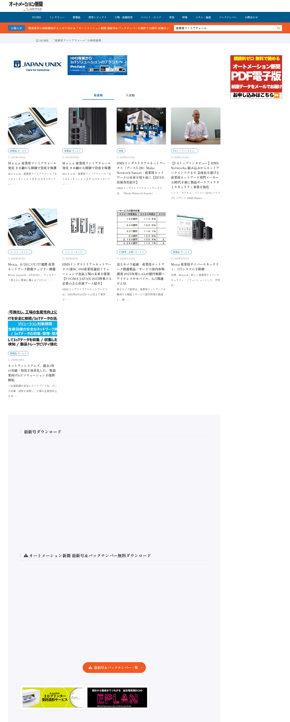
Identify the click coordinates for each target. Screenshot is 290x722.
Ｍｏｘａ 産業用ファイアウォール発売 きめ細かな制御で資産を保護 (32, 165)
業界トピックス (97, 17)
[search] (278, 28)
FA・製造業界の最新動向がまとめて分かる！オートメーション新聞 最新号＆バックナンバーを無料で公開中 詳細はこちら (108, 28)
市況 (171, 17)
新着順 (98, 95)
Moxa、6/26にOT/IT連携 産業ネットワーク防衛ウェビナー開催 (32, 266)
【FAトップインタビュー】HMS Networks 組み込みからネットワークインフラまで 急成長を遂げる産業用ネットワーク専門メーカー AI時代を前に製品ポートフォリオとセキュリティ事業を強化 (195, 175)
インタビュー (57, 17)
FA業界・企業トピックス (131, 251)
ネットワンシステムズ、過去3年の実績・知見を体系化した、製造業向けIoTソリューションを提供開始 (32, 372)
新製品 (77, 17)
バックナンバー (228, 17)
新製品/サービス (18, 150)
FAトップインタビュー (184, 150)
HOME (36, 17)
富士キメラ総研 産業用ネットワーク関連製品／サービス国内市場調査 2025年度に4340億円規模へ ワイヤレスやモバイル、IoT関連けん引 (141, 274)
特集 (184, 17)
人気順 (130, 95)
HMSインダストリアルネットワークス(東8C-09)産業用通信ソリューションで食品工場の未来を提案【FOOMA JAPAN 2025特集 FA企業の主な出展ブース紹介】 (86, 274)
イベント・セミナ (151, 17)
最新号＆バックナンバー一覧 (116, 667)
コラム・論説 (203, 17)
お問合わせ (251, 17)
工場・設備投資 (123, 17)
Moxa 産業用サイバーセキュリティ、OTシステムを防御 (195, 266)
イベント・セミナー (20, 251)
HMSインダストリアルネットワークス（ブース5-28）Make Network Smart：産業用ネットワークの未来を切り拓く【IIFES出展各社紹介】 (141, 172)
